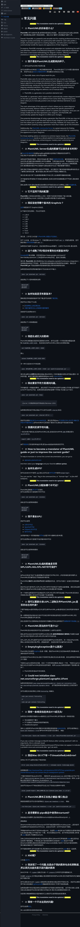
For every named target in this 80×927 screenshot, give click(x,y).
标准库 (4, 32)
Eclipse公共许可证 (31, 535)
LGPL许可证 (29, 530)
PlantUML (25, 6)
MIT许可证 (28, 537)
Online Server (6, 11)
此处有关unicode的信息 (38, 425)
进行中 (27, 870)
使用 (3, 13)
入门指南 (4, 8)
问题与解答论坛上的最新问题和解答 (37, 309)
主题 (38, 69)
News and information (38, 6)
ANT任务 (52, 477)
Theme (4, 26)
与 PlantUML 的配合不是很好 (47, 236)
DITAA (41, 541)
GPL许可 (35, 494)
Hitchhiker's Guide (7, 38)
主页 (3, 1)
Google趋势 (25, 255)
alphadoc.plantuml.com (33, 465)
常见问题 (4, 17)
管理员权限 (30, 242)
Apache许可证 (29, 533)
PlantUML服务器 (28, 153)
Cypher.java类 (37, 894)
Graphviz (37, 658)
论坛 (3, 23)
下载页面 (54, 299)
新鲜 (3, 4)
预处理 (4, 29)
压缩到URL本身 (58, 159)
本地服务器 (72, 185)
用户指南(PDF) (6, 35)
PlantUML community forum (43, 128)
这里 (22, 207)
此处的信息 (61, 737)
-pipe (56, 840)
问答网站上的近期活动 (32, 307)
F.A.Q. (49, 6)
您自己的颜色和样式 (40, 72)
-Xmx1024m (58, 379)
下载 (3, 20)
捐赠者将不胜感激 (70, 628)
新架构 (26, 449)
